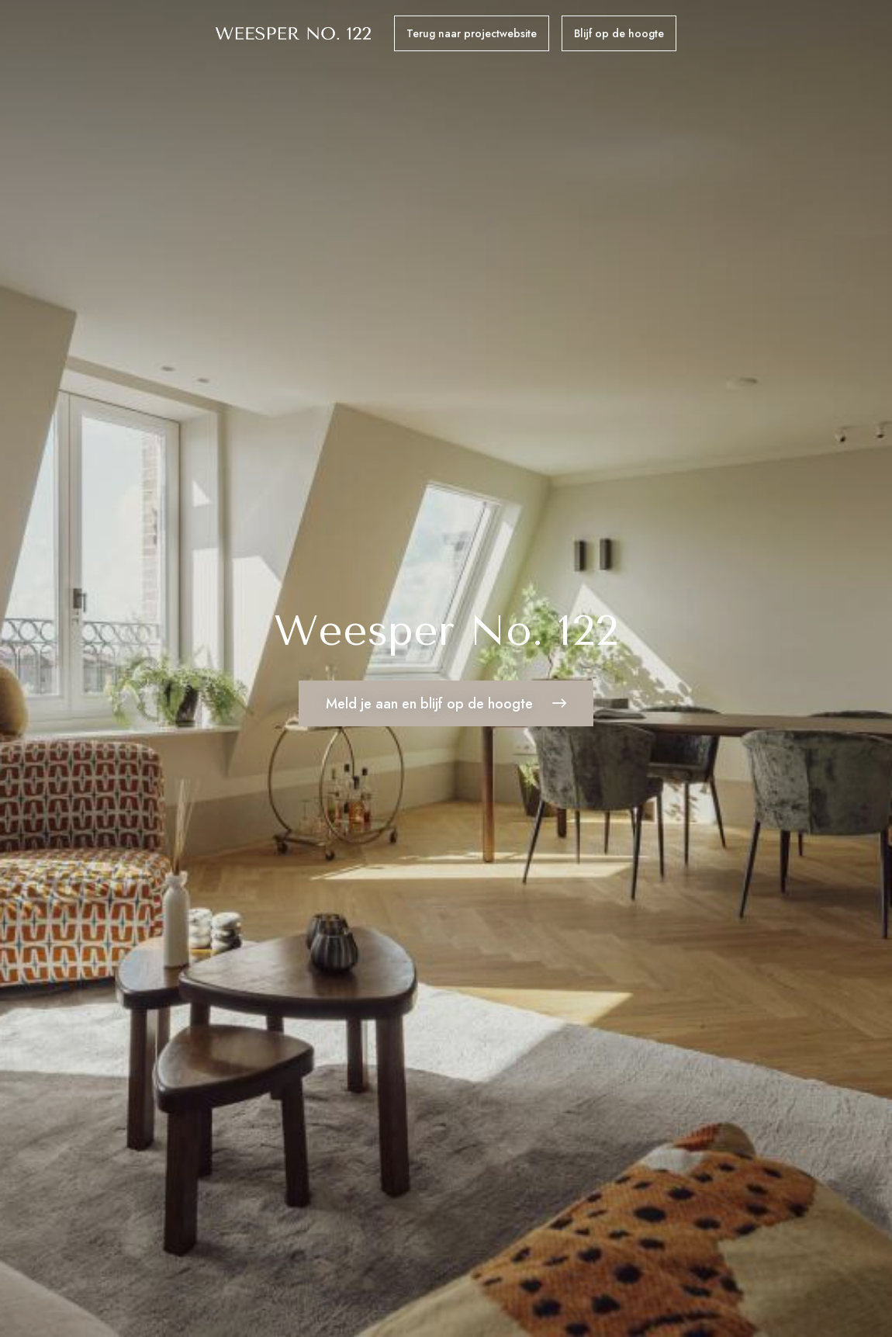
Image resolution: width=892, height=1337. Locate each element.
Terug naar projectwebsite (471, 33)
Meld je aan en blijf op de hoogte (446, 708)
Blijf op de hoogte (619, 33)
